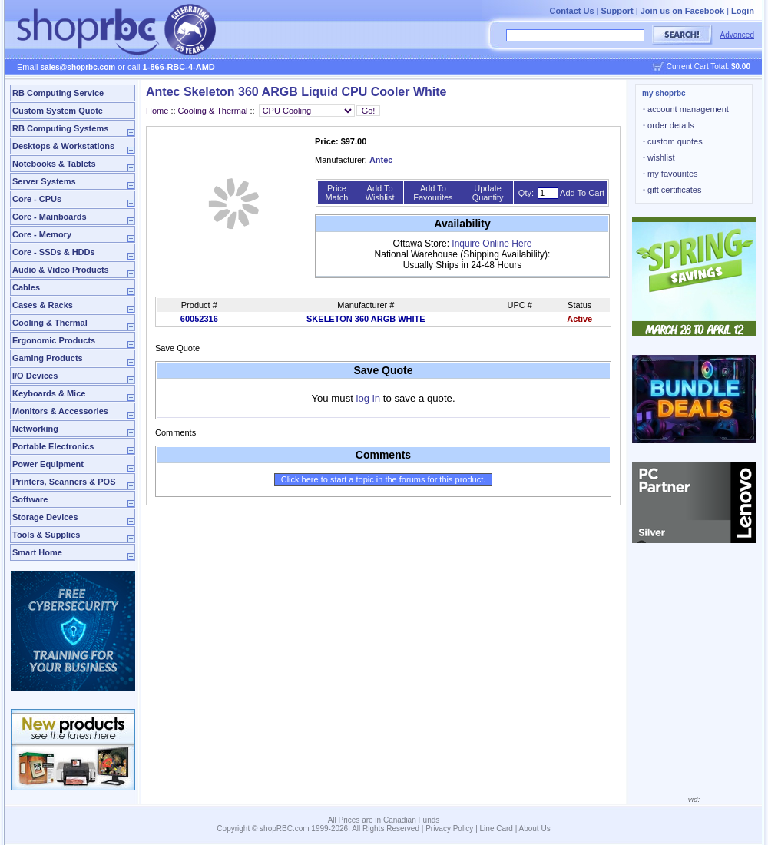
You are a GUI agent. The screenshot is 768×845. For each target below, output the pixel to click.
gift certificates (672, 189)
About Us (535, 828)
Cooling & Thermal (50, 322)
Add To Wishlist (380, 193)
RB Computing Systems (60, 128)
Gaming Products (47, 358)
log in (368, 398)
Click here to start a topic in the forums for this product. (383, 479)
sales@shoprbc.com (78, 67)
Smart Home (37, 552)
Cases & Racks (42, 305)
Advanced (737, 35)
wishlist (659, 157)
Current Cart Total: (708, 66)
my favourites (670, 173)
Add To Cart (582, 192)
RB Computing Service (58, 93)
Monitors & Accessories (60, 411)
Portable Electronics (53, 446)
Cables (26, 287)
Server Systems (44, 181)
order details (668, 125)
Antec (381, 159)
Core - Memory (41, 234)
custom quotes (673, 141)
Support (617, 10)
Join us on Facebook (682, 10)
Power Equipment (48, 464)
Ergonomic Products (53, 340)
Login (742, 10)
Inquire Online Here (491, 243)
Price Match (336, 193)
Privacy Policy (449, 828)
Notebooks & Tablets (54, 163)
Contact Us (571, 10)
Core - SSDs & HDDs (53, 252)
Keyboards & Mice (48, 393)
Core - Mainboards (49, 216)
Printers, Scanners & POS (64, 481)
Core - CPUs (36, 199)
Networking (35, 428)
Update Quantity (488, 193)
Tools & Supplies (46, 534)
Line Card (496, 828)
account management (686, 109)
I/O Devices (35, 375)
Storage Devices (45, 517)
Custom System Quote (57, 110)
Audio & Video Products (60, 269)
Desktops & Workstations (63, 146)
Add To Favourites (432, 193)
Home (157, 110)
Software (30, 499)
